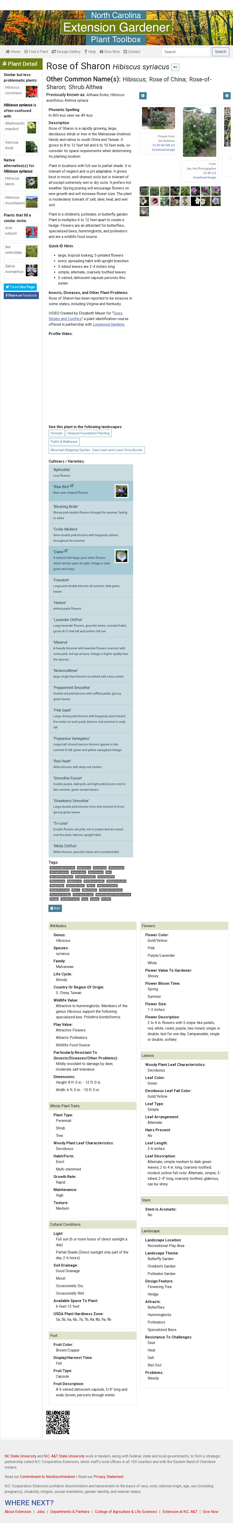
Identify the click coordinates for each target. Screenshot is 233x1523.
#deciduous (84, 867)
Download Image (163, 149)
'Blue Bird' (90, 491)
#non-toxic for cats (83, 894)
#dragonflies (57, 885)
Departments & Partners (70, 1511)
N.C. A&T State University (64, 1456)
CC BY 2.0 (209, 173)
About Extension (18, 1511)
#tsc (108, 872)
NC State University (20, 1456)
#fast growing (57, 881)
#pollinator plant (75, 885)
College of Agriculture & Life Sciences (126, 1511)
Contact (132, 51)
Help (90, 51)
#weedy (95, 899)
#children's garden (94, 881)
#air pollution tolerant (62, 876)
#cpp (84, 899)
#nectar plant (78, 872)
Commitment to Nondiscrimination (47, 1476)
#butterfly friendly (60, 890)
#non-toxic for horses (111, 890)
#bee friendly (89, 890)
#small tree (100, 867)
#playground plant (116, 881)
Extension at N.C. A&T (179, 1511)
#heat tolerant (116, 867)
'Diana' (90, 560)
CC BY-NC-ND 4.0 (163, 145)
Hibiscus (134, 79)
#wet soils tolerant (107, 885)
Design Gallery (66, 51)
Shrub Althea (85, 87)
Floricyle (57, 433)
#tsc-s (75, 890)
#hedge (54, 899)
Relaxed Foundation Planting (89, 433)
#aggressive (74, 881)
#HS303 (106, 899)
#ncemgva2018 (106, 876)
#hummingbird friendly (62, 867)
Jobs (41, 1511)
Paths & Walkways (64, 442)
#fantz (91, 885)
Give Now (110, 51)
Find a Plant (36, 51)
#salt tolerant (96, 872)
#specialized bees (85, 876)
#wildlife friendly (70, 899)
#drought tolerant (59, 872)
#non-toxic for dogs (60, 894)
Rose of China (167, 79)
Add (55, 908)
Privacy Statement (108, 1476)
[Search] (186, 51)
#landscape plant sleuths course (113, 894)
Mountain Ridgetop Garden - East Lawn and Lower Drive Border (97, 450)
